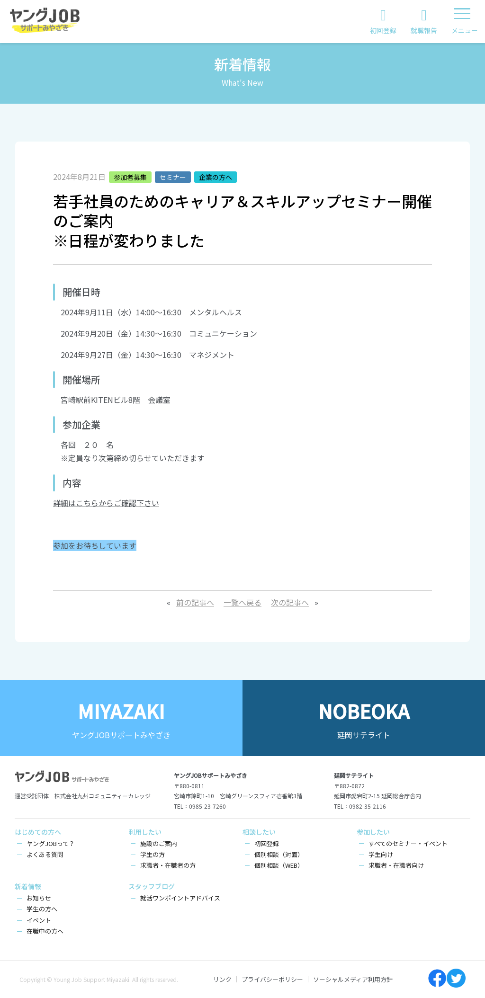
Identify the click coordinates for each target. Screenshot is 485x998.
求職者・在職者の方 (168, 865)
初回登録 (266, 843)
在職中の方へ (45, 931)
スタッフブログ (151, 886)
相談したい (259, 832)
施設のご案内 (158, 843)
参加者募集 (130, 177)
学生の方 (152, 854)
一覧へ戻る (242, 602)
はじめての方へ (38, 832)
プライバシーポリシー (272, 979)
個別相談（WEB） (279, 865)
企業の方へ (215, 177)
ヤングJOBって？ (51, 843)
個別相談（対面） (279, 854)
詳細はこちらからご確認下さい (106, 502)
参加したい (373, 832)
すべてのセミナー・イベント (408, 843)
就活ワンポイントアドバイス (180, 897)
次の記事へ (290, 602)
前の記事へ (195, 602)
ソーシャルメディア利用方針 (353, 979)
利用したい (145, 832)
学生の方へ (42, 908)
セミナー (173, 177)
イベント (39, 920)
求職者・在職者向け (396, 865)
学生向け (380, 854)
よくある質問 (45, 854)
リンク (222, 979)
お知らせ (39, 897)
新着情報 (28, 886)
